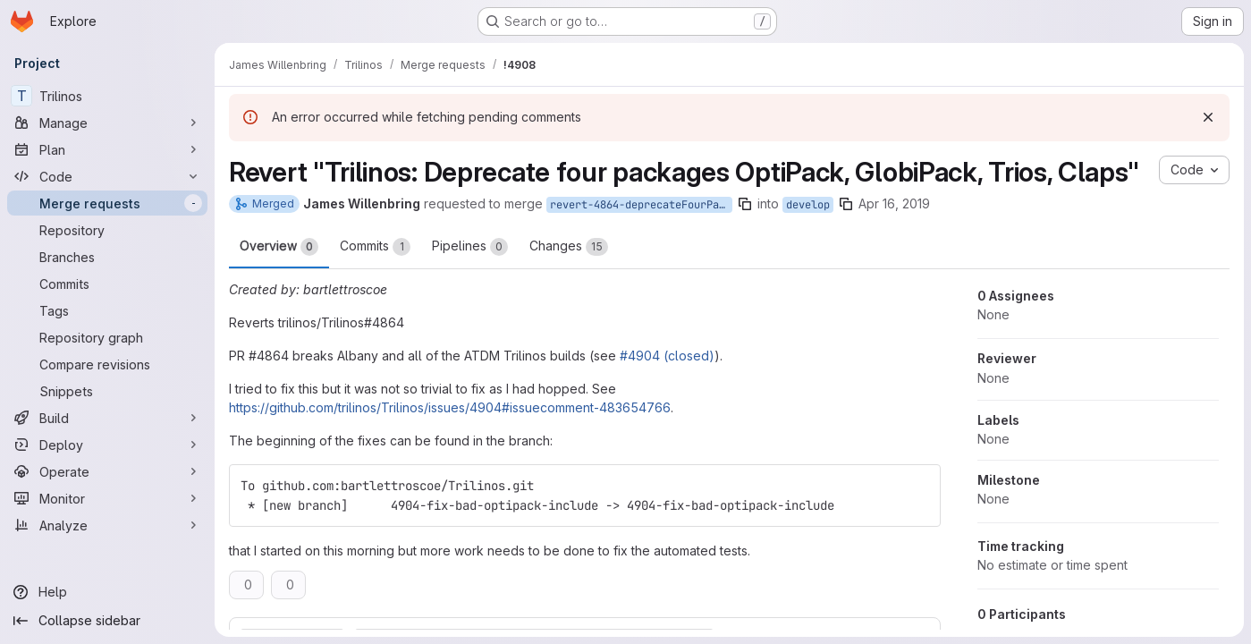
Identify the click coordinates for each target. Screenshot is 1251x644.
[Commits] (107, 283)
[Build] (107, 417)
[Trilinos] (107, 95)
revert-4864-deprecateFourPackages (641, 205)
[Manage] (107, 122)
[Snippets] (107, 390)
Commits (375, 247)
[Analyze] (107, 525)
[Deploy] (107, 444)
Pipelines (470, 247)
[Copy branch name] (745, 204)
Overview (279, 247)
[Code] (107, 176)
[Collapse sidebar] (107, 620)
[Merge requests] (107, 203)
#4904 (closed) (667, 355)
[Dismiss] (1208, 117)
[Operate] (107, 471)
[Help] (107, 592)
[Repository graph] (107, 337)
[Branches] (107, 256)
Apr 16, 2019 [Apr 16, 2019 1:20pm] (894, 203)
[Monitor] (107, 498)
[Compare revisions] (107, 364)
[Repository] (107, 229)
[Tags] (107, 310)
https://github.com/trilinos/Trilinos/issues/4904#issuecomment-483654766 (450, 407)
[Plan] (107, 149)
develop (808, 205)
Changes (568, 247)
